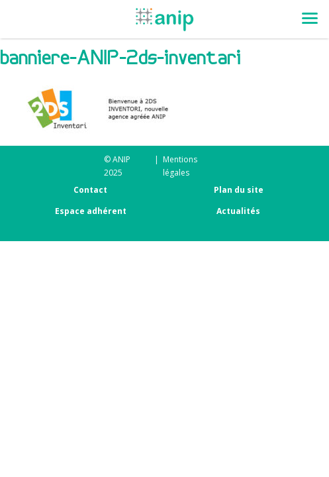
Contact (90, 189)
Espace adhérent (90, 211)
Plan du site (238, 189)
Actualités (238, 211)
